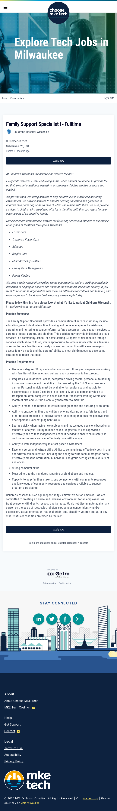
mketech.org (90, 798)
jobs (4, 98)
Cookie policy (65, 583)
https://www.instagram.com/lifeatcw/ (28, 307)
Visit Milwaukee (30, 802)
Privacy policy (49, 583)
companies (17, 98)
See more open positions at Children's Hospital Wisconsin (58, 542)
